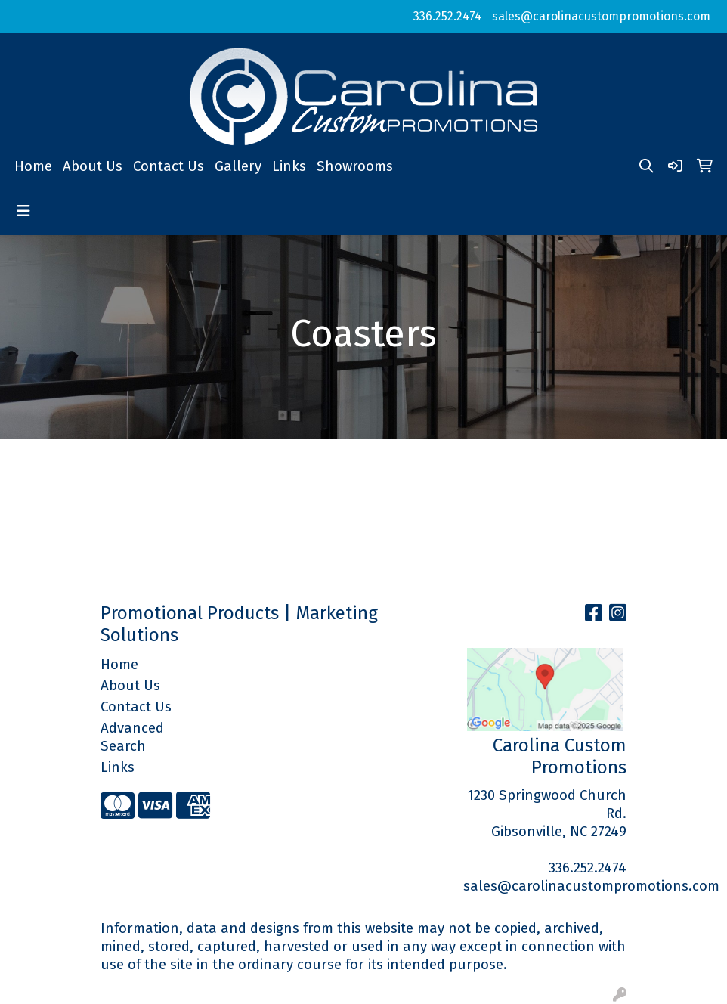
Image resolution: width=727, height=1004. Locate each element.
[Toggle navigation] (23, 211)
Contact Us (168, 166)
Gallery (238, 166)
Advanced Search (132, 737)
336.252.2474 (447, 16)
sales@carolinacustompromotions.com (601, 16)
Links (289, 166)
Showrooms (355, 166)
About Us (92, 166)
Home (33, 166)
